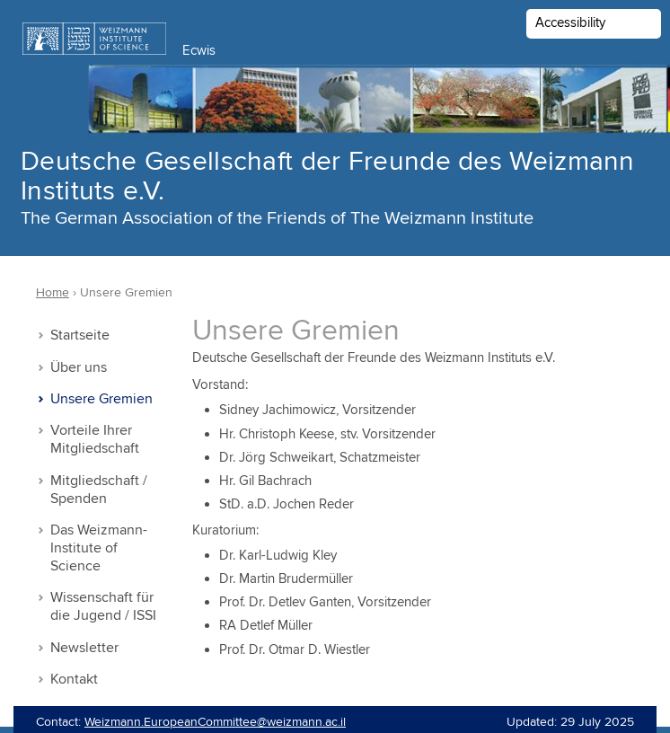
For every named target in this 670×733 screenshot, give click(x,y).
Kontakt (74, 679)
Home (52, 293)
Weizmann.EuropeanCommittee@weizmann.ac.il (215, 722)
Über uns (78, 367)
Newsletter (84, 648)
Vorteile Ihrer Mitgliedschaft (94, 439)
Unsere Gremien (101, 399)
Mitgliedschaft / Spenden (98, 490)
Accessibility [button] (570, 22)
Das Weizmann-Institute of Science (98, 548)
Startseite (80, 335)
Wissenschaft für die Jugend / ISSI (103, 606)
